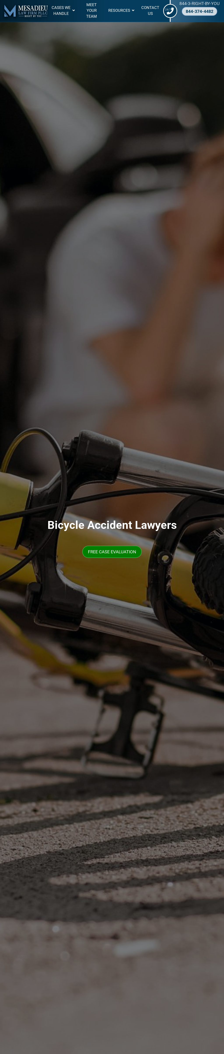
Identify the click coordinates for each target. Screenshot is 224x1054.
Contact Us (150, 10)
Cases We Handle (61, 10)
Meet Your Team (91, 11)
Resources (119, 10)
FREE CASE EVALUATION (112, 551)
